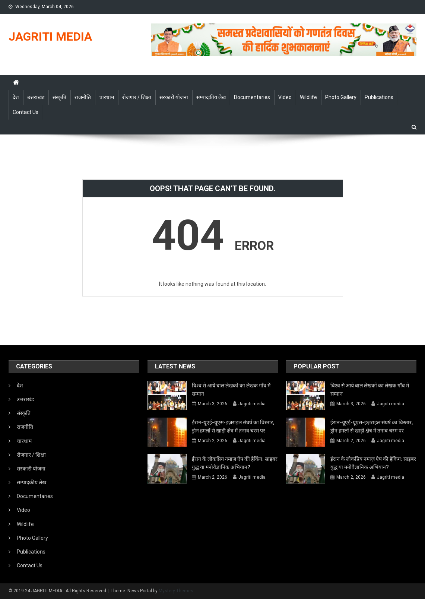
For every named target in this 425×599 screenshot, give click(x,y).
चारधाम (106, 97)
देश (16, 97)
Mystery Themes (176, 590)
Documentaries (252, 97)
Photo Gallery (340, 97)
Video (285, 97)
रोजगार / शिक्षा (136, 97)
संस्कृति (59, 97)
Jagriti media (252, 403)
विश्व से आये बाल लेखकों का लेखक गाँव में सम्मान (231, 390)
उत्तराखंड (35, 97)
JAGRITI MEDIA (50, 36)
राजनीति (82, 97)
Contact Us (25, 112)
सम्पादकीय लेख (211, 97)
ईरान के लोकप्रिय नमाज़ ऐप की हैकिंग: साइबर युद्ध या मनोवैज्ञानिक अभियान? (234, 463)
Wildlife (308, 97)
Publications (379, 97)
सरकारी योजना (173, 97)
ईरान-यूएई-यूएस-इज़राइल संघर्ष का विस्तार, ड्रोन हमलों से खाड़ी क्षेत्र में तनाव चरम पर (233, 426)
